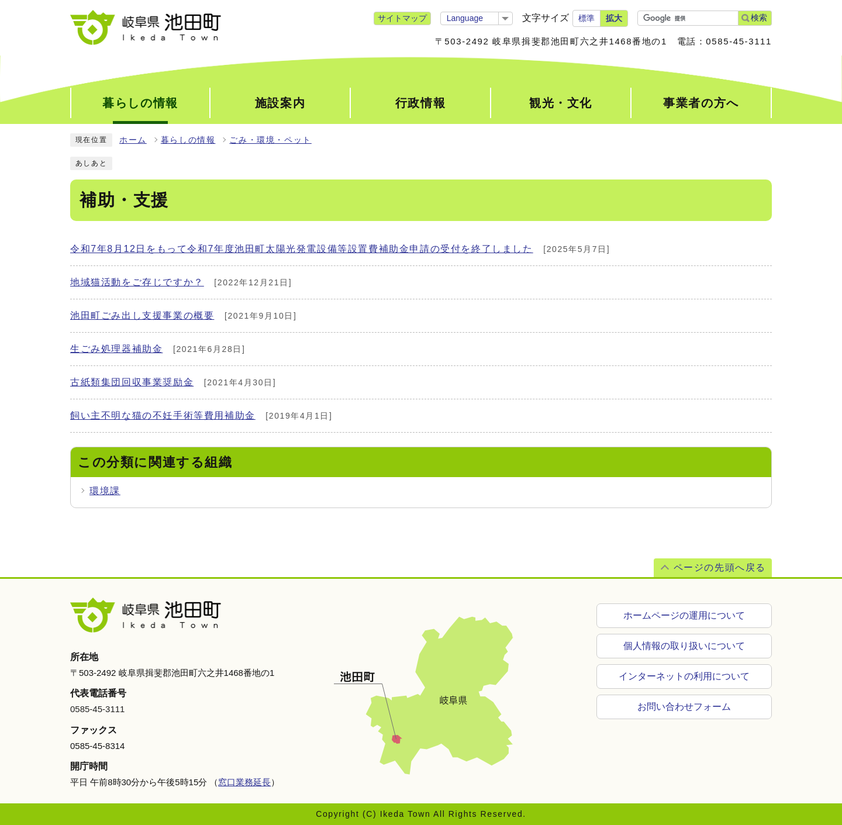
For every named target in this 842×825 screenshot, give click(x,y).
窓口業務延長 (244, 782)
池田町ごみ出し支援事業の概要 (142, 315)
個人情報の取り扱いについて (684, 646)
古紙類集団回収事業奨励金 (132, 382)
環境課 (104, 491)
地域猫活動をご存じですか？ (137, 282)
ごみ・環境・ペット (270, 140)
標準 (586, 18)
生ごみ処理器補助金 (116, 349)
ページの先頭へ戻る (720, 567)
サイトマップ (402, 18)
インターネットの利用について (684, 676)
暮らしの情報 (188, 140)
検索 (759, 17)
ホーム (133, 140)
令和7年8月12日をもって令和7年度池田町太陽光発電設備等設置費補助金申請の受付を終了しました (301, 249)
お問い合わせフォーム (684, 707)
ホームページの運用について (684, 615)
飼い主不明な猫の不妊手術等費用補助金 (163, 415)
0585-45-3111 (97, 709)
